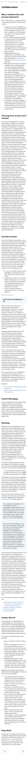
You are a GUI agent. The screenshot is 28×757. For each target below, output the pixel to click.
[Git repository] (24, 2)
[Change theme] (4, 2)
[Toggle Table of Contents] (1, 2)
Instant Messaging (9, 398)
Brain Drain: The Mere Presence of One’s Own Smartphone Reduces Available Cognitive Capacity (14, 603)
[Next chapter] (23, 751)
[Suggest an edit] (26, 2)
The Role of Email (9, 236)
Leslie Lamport (20, 58)
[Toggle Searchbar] (6, 2)
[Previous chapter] (4, 751)
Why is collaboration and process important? (12, 15)
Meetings (5, 423)
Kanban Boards (8, 617)
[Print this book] (22, 2)
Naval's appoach (9, 611)
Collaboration (9, 7)
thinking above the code (17, 60)
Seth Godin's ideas (9, 609)
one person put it (8, 295)
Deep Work (6, 730)
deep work (10, 739)
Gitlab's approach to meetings (13, 607)
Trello (7, 628)
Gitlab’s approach (6, 499)
